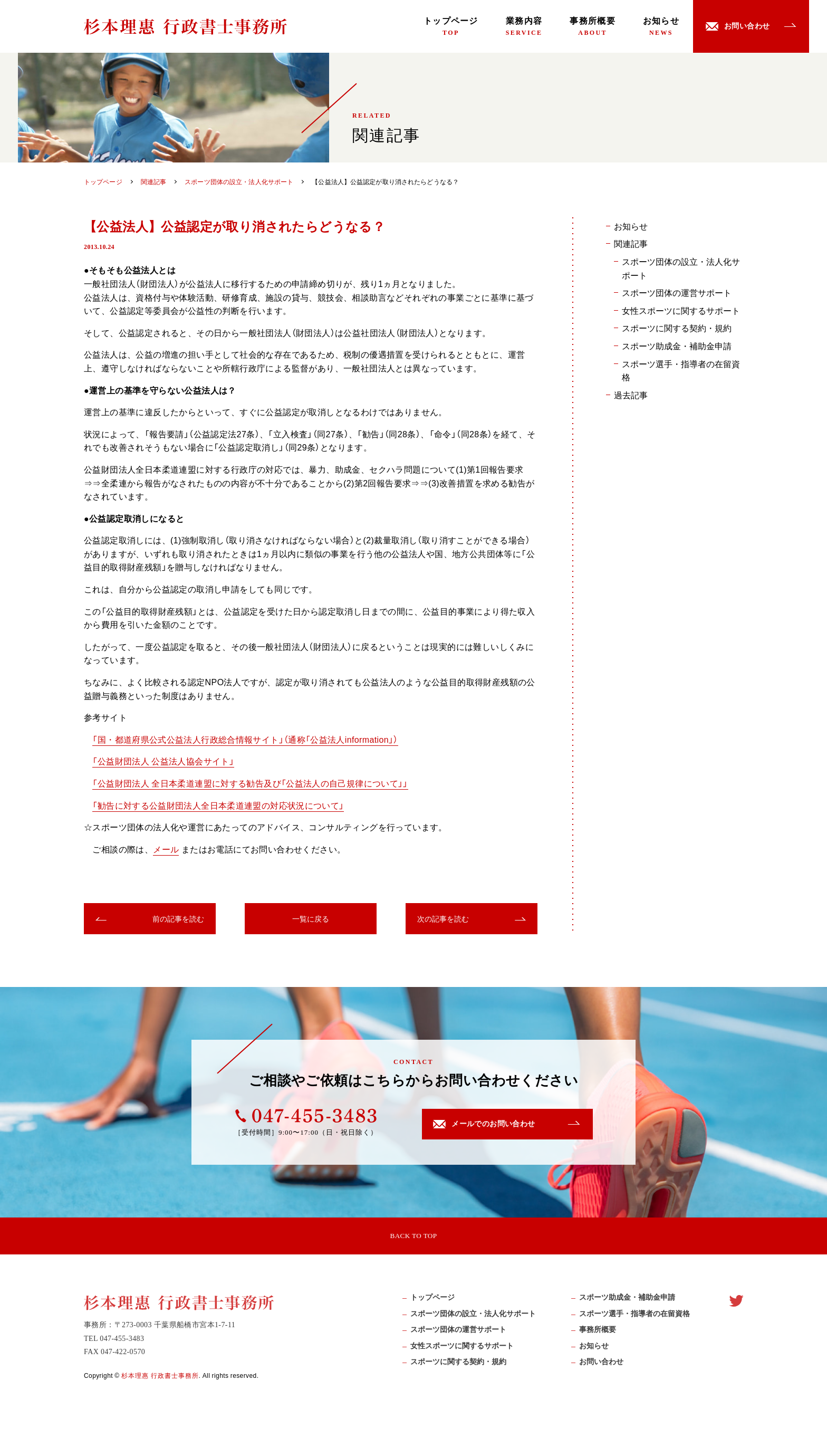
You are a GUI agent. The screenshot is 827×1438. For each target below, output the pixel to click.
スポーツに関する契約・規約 (677, 327)
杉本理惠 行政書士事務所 (160, 1379)
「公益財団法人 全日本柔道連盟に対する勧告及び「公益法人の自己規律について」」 (250, 782)
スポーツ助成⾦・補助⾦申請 (627, 1302)
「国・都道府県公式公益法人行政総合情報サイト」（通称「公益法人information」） (245, 739)
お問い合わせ (601, 1365)
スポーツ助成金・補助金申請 (677, 345)
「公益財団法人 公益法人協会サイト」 (163, 760)
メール (166, 848)
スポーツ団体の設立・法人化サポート (681, 268)
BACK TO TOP (413, 1237)
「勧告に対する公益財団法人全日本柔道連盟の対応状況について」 (218, 805)
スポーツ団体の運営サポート (677, 292)
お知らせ (661, 26)
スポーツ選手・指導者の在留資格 (681, 370)
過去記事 (631, 394)
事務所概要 (592, 26)
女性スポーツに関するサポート (681, 310)
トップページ (451, 26)
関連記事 (631, 243)
